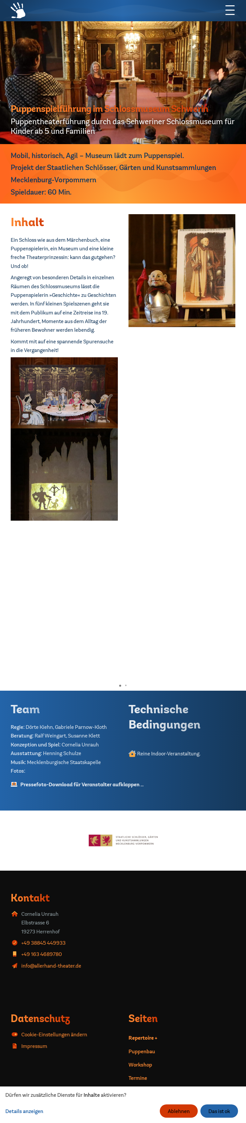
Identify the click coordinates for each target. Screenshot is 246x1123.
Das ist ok (219, 1111)
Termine (137, 1078)
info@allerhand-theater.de (51, 965)
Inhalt (27, 222)
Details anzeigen (24, 1111)
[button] (229, 537)
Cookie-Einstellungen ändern (54, 1034)
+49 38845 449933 (43, 942)
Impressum (34, 1046)
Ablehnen (179, 1111)
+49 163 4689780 (41, 954)
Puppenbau (141, 1051)
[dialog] (123, 1104)
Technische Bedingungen (164, 716)
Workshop (140, 1064)
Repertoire (141, 1037)
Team (25, 709)
